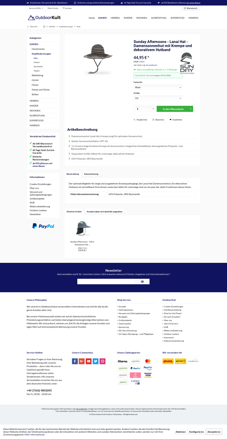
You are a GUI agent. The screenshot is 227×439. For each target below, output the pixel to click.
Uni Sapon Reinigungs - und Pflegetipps (136, 334)
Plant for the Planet (172, 313)
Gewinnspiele (125, 323)
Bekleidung (37, 75)
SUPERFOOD (37, 120)
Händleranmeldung (172, 310)
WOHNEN (35, 110)
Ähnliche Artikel (74, 211)
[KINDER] (128, 18)
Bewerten (158, 119)
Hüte (35, 58)
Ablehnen (181, 431)
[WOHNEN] (141, 18)
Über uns (34, 188)
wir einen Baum (193, 2)
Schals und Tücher (41, 89)
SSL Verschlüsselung (128, 330)
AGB (32, 202)
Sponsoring (124, 327)
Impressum (169, 337)
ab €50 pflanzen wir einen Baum (43, 164)
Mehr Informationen (34, 434)
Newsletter (35, 214)
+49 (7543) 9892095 (39, 390)
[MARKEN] (193, 18)
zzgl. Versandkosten (149, 65)
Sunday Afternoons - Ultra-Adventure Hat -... (82, 243)
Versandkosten (81, 409)
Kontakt (122, 306)
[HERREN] (115, 18)
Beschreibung (73, 174)
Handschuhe (38, 48)
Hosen (35, 84)
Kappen (36, 71)
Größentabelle (37, 198)
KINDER (34, 105)
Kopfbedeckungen (41, 53)
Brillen (35, 94)
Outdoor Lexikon (38, 210)
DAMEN (34, 44)
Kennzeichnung (91, 174)
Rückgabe (123, 317)
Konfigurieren (196, 431)
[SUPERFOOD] (177, 18)
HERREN (34, 100)
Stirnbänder (38, 66)
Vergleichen (140, 119)
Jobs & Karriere (171, 323)
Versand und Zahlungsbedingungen (41, 193)
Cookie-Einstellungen (40, 184)
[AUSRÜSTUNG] (159, 18)
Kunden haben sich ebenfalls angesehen (104, 211)
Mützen (36, 62)
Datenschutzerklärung (174, 341)
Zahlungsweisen (126, 310)
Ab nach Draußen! (172, 317)
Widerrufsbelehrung (40, 206)
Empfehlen (176, 119)
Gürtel (35, 80)
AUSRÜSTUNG (37, 115)
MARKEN (35, 125)
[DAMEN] (102, 18)
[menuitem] (191, 8)
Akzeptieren (213, 431)
